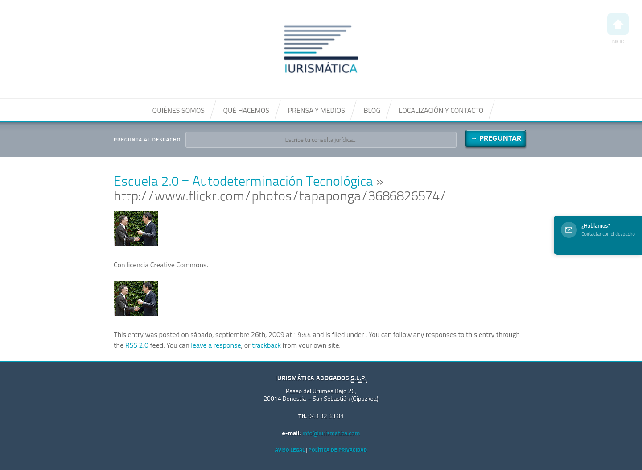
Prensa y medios (316, 110)
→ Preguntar (495, 138)
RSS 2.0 (136, 345)
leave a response (216, 345)
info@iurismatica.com (331, 432)
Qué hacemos (246, 110)
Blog (372, 110)
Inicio (618, 29)
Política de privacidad (338, 449)
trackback (266, 345)
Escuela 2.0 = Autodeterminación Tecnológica (243, 182)
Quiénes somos (178, 110)
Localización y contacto (441, 110)
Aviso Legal (290, 449)
